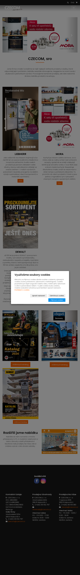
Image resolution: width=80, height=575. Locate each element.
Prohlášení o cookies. (22, 292)
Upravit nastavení (23, 298)
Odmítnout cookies (41, 298)
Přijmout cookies (57, 298)
